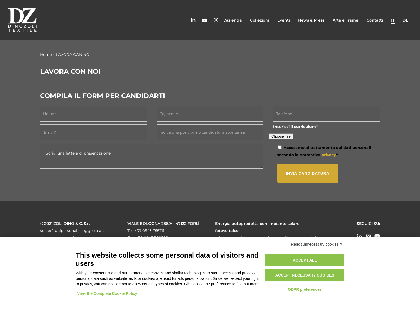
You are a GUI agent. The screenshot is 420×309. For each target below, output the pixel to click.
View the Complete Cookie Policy (107, 293)
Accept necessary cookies (304, 275)
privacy (328, 154)
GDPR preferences (305, 289)
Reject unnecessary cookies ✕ (317, 244)
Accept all (305, 260)
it (392, 20)
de (405, 20)
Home (46, 54)
